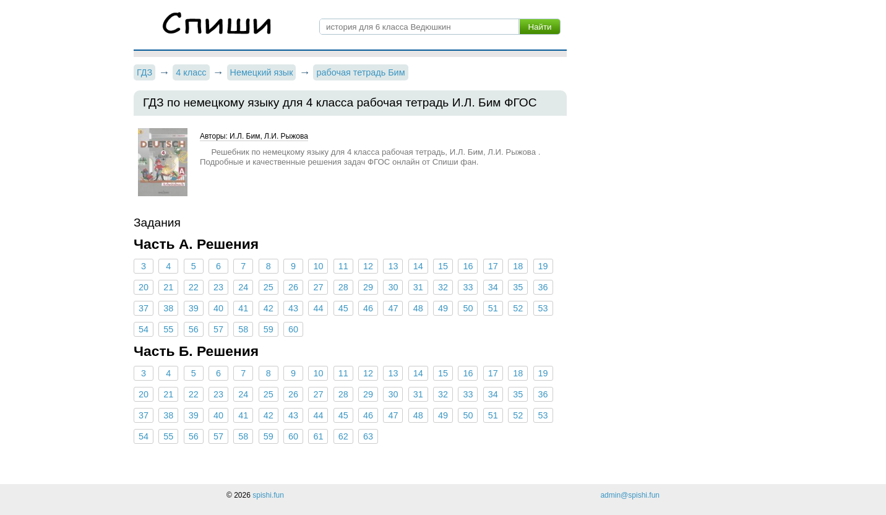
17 (493, 266)
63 (368, 436)
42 (268, 308)
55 (168, 329)
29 (368, 287)
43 (293, 308)
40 (218, 308)
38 (168, 308)
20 (143, 287)
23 (218, 287)
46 (368, 308)
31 (418, 287)
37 (143, 308)
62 (343, 436)
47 (393, 308)
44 (318, 308)
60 (293, 329)
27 (318, 287)
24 (243, 287)
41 (243, 308)
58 (243, 329)
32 (443, 287)
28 (343, 287)
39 (194, 308)
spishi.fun (268, 495)
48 (418, 308)
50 (468, 308)
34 (493, 287)
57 (218, 329)
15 (443, 266)
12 (368, 266)
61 (318, 436)
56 (194, 329)
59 (268, 329)
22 (194, 287)
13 (393, 266)
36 (543, 287)
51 (493, 308)
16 (468, 266)
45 (343, 308)
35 (518, 287)
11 (343, 266)
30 (393, 287)
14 (418, 266)
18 (518, 266)
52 (518, 308)
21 (168, 287)
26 (293, 287)
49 (443, 308)
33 (468, 287)
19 (543, 266)
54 (143, 329)
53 (543, 308)
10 (318, 266)
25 (268, 287)
